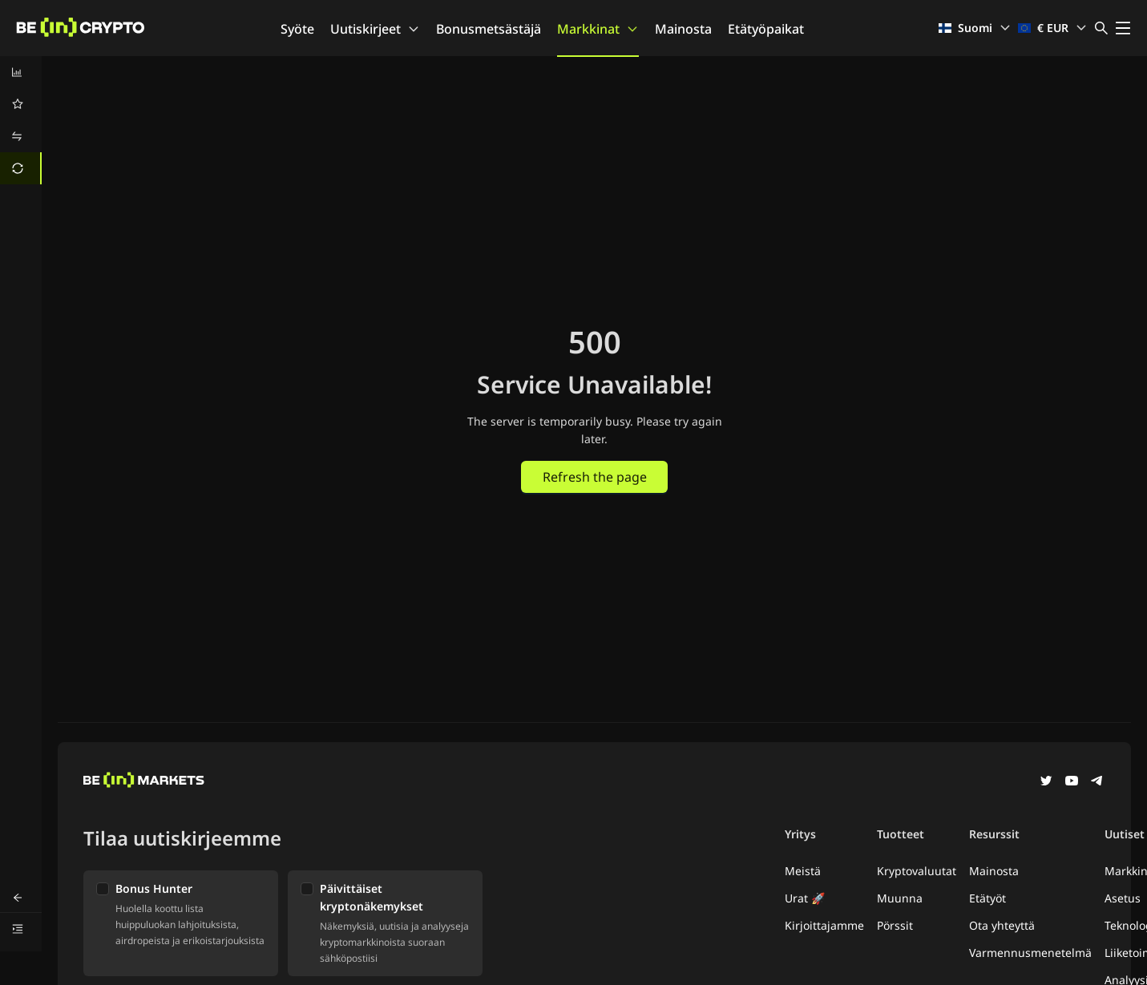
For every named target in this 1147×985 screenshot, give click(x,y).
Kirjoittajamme (824, 925)
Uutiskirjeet (375, 29)
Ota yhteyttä (1002, 925)
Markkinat (598, 29)
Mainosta (683, 29)
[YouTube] (1072, 782)
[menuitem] (21, 72)
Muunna (900, 898)
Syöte (297, 29)
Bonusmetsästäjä (488, 29)
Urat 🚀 (805, 898)
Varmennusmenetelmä (1030, 952)
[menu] (21, 120)
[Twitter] (1046, 782)
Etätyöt (987, 898)
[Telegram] (1097, 782)
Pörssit (895, 925)
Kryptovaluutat (916, 870)
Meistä (803, 870)
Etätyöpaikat (766, 29)
